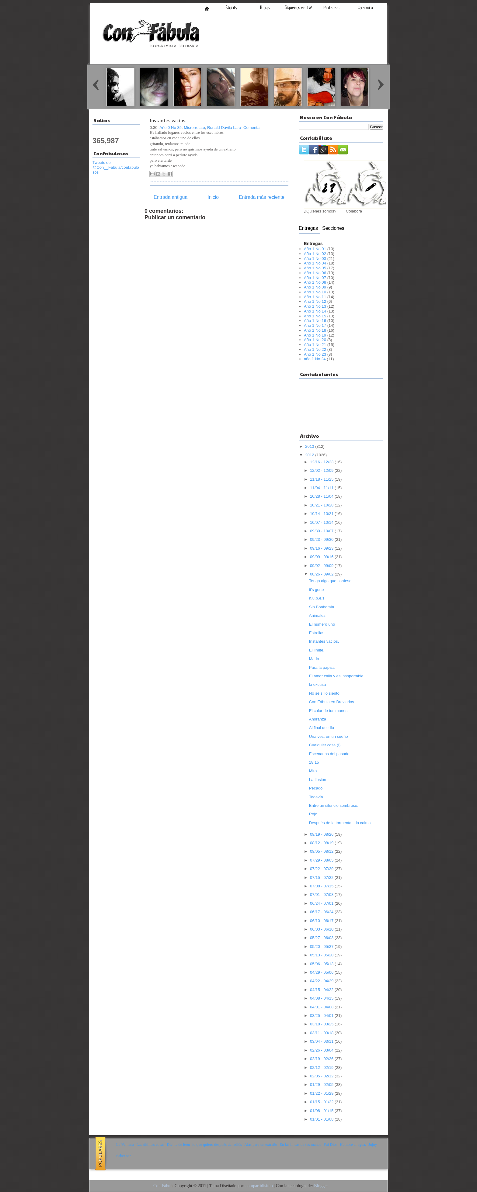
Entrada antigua (170, 197)
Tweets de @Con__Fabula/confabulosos (115, 167)
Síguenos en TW (298, 7)
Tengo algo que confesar (331, 581)
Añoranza (317, 719)
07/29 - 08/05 (322, 860)
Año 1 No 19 (315, 335)
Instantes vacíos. (168, 120)
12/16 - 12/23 (322, 462)
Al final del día (321, 727)
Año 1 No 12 (315, 301)
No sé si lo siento (324, 693)
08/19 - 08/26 (322, 834)
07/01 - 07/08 (322, 894)
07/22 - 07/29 (322, 868)
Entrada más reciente (261, 197)
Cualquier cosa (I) (325, 745)
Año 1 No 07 (315, 277)
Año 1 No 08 (315, 282)
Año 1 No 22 (315, 349)
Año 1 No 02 (315, 253)
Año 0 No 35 (170, 127)
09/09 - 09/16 (322, 557)
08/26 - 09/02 (322, 574)
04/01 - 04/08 (322, 1007)
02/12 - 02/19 (322, 1067)
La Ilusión (317, 779)
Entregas (308, 228)
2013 (310, 446)
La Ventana (125, 1144)
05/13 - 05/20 (322, 955)
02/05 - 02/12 (322, 1076)
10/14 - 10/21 (322, 513)
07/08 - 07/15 (322, 886)
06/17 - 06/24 (322, 912)
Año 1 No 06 (315, 273)
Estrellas (316, 633)
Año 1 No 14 (315, 311)
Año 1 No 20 (315, 339)
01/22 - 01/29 (322, 1093)
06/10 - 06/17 (322, 920)
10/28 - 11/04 (322, 496)
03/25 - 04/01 (322, 1015)
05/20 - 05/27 (322, 946)
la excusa (317, 684)
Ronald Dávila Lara (224, 127)
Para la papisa (322, 667)
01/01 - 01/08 (322, 1119)
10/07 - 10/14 (322, 522)
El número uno (322, 624)
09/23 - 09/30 (322, 539)
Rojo (313, 814)
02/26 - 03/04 (322, 1050)
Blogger (321, 1185)
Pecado (316, 788)
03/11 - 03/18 (322, 1033)
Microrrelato (194, 127)
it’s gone (316, 589)
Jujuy (372, 1144)
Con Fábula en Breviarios (331, 702)
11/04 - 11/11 (322, 487)
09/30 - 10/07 (322, 531)
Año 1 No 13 (315, 306)
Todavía (316, 797)
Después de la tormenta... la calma (340, 823)
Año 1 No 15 (315, 316)
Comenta (251, 127)
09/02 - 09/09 (322, 565)
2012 (310, 455)
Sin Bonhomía (321, 607)
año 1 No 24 (315, 359)
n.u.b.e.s (316, 598)
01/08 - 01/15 (322, 1110)
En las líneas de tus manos (300, 1144)
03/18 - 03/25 (322, 1024)
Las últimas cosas (151, 1144)
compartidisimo (259, 1185)
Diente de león (178, 1144)
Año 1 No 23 (315, 354)
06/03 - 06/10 (322, 929)
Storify (231, 7)
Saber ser (123, 1155)
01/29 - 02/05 (322, 1084)
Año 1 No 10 (315, 292)
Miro (313, 771)
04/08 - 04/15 (322, 998)
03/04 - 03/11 (322, 1041)
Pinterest (331, 7)
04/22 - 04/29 (322, 981)
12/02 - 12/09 (322, 470)
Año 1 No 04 (315, 263)
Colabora (365, 7)
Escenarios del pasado (329, 753)
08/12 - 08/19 (322, 843)
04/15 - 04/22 (322, 989)
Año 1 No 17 (315, 325)
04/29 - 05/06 (322, 972)
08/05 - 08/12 (322, 851)
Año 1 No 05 (315, 268)
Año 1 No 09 (315, 287)
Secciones (333, 228)
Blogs (265, 7)
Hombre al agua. (353, 1144)
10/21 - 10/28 (322, 505)
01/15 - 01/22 (322, 1102)
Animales (317, 615)
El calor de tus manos (328, 710)
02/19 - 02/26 (322, 1058)
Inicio (206, 8)
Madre (314, 658)
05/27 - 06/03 (322, 937)
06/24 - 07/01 (322, 903)
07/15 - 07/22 (322, 877)
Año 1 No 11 (315, 297)
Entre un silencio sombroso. (333, 805)
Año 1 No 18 (315, 330)
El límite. (316, 650)
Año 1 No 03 (315, 258)
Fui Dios (330, 1144)
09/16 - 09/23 (322, 548)
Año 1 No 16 (315, 320)
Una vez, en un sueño (328, 736)
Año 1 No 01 (315, 249)
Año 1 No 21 (315, 344)
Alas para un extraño (260, 1144)
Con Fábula (163, 1185)
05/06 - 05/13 (322, 964)
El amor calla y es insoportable (336, 676)
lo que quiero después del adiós (217, 1144)
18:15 (314, 762)
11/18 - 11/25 (322, 479)
